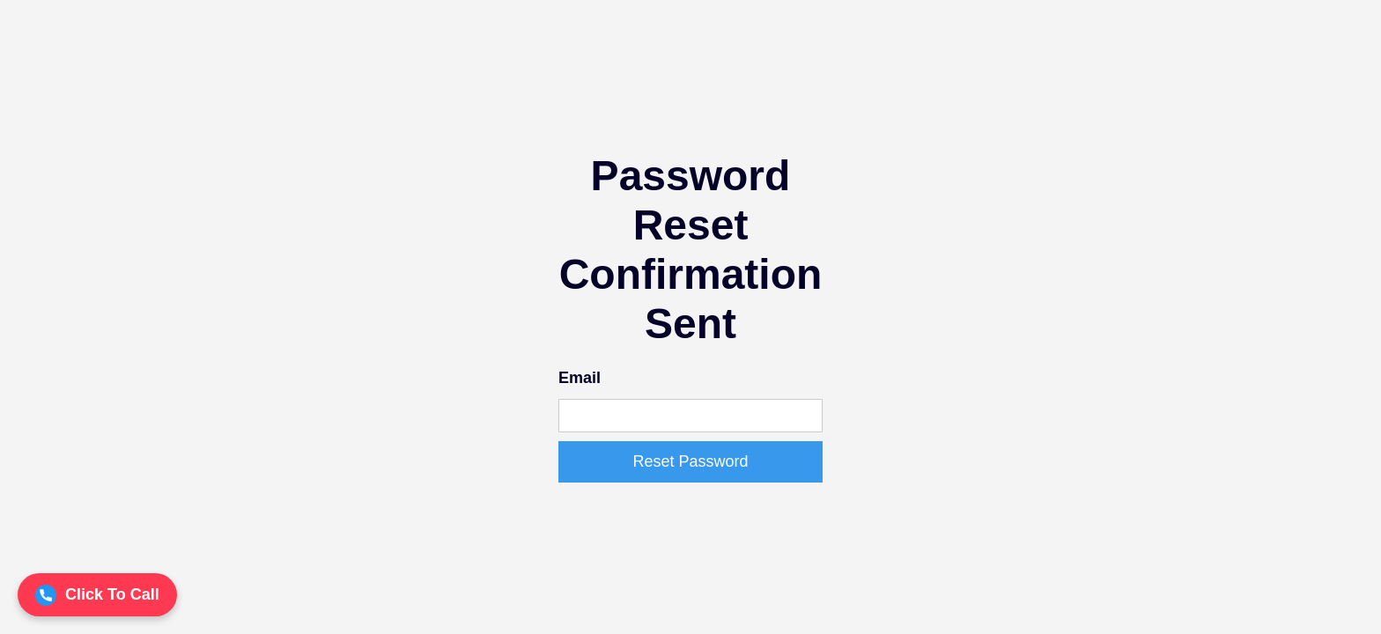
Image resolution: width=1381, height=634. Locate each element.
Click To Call (97, 595)
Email (579, 378)
